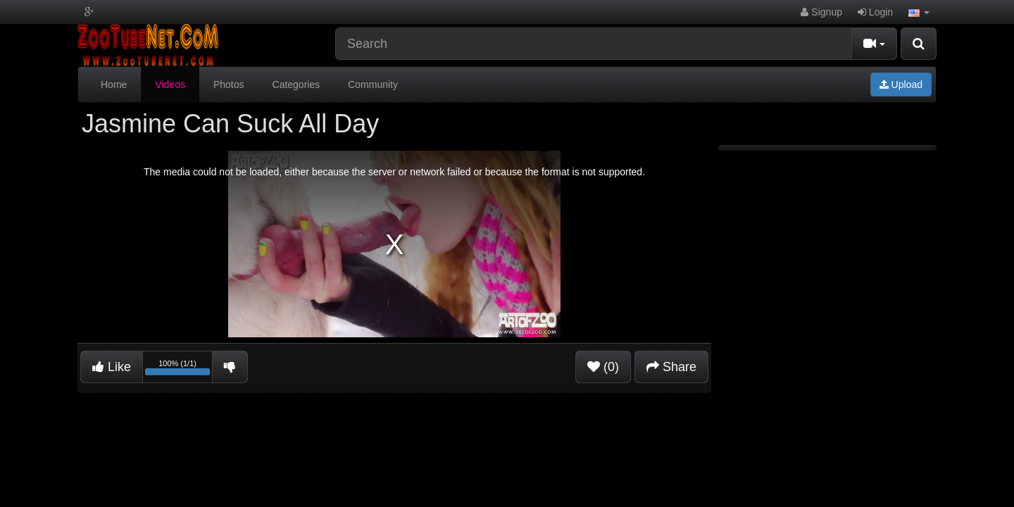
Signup (821, 12)
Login (875, 12)
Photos (228, 84)
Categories (296, 84)
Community (373, 84)
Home (114, 84)
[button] (919, 12)
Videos (170, 84)
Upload (901, 84)
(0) (603, 367)
